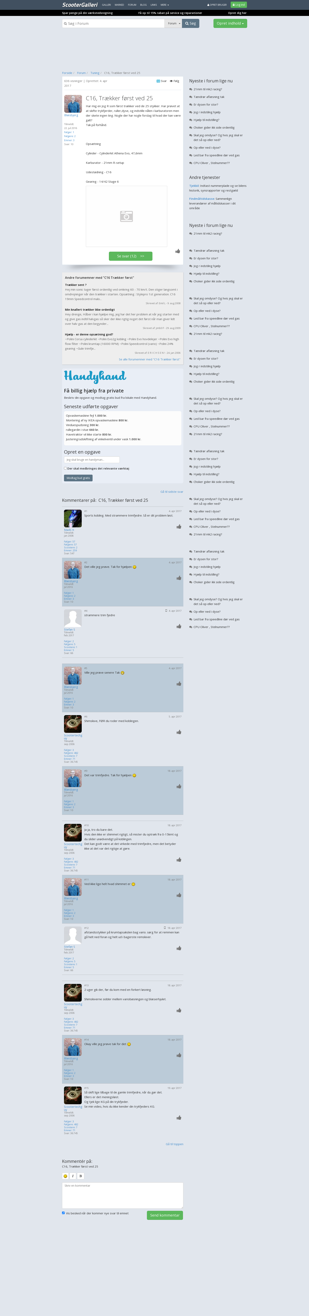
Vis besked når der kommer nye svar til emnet (95, 1213)
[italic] (73, 1176)
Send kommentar (165, 1215)
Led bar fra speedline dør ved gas (217, 155)
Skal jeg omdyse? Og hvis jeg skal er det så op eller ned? (218, 137)
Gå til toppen (174, 1144)
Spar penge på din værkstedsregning (87, 13)
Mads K (69, 529)
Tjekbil (194, 186)
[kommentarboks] (123, 1195)
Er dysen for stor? (206, 104)
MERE (165, 4)
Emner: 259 (70, 550)
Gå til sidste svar (172, 492)
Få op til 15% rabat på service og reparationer (170, 13)
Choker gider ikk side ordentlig (214, 127)
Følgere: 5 (69, 644)
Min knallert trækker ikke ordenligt (90, 309)
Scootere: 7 (70, 756)
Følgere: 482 (71, 753)
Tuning (94, 73)
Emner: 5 (69, 650)
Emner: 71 (69, 759)
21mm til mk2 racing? (208, 89)
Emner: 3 (69, 140)
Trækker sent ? (75, 285)
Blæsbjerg (71, 581)
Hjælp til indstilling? (206, 120)
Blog (143, 4)
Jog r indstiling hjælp (207, 112)
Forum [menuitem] (132, 4)
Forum (81, 73)
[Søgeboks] (113, 23)
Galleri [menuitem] (106, 4)
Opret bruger (217, 4)
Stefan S (69, 629)
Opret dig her (237, 13)
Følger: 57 (69, 541)
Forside (67, 73)
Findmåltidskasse (201, 199)
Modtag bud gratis (78, 478)
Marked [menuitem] (119, 4)
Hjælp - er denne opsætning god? (89, 334)
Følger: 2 (69, 641)
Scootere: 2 (70, 547)
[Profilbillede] (74, 104)
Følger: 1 (69, 132)
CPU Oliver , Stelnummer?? (212, 163)
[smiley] (65, 1176)
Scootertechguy (73, 737)
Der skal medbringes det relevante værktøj (98, 468)
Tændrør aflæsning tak (209, 97)
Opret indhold (230, 23)
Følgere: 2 (70, 136)
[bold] (80, 1176)
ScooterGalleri (79, 4)
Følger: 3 (69, 750)
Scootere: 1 (70, 647)
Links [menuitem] (154, 4)
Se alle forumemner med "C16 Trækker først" (149, 359)
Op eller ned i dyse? (207, 147)
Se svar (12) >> (130, 256)
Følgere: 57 (70, 544)
